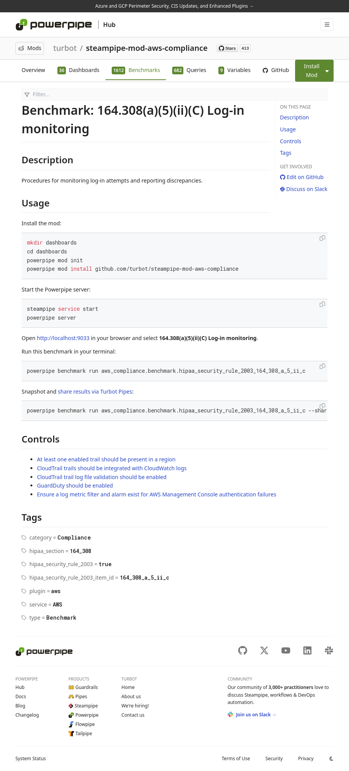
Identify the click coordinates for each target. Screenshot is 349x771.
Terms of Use (235, 758)
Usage (288, 129)
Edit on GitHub (302, 177)
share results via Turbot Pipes (95, 391)
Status (30, 758)
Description (294, 117)
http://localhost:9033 (63, 338)
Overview (33, 70)
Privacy (306, 758)
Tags (286, 152)
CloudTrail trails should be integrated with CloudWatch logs (112, 468)
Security (274, 758)
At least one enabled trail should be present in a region (106, 459)
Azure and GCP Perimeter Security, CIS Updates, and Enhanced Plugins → (174, 6)
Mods (29, 48)
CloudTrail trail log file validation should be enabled (101, 477)
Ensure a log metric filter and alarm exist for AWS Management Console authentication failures (156, 494)
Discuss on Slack (303, 189)
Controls (290, 141)
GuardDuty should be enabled (75, 485)
